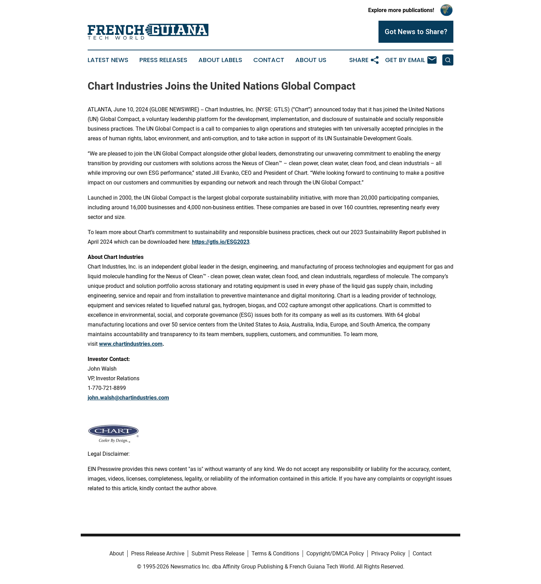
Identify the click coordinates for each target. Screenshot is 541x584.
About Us (310, 60)
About (116, 553)
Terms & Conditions (275, 553)
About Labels (220, 60)
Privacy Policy (388, 553)
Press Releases (163, 60)
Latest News (108, 60)
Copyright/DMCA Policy (335, 553)
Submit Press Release (217, 553)
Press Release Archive (157, 553)
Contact (268, 60)
